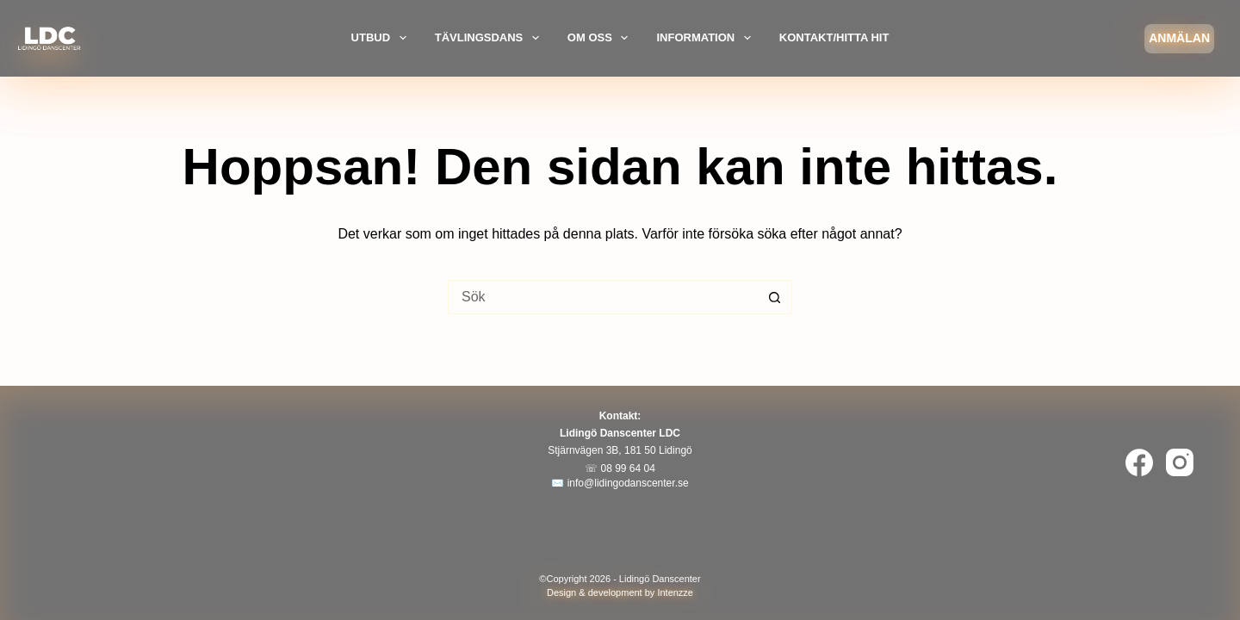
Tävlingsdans (489, 38)
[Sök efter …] (603, 297)
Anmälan (1179, 38)
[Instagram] (1180, 462)
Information (705, 38)
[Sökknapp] (775, 297)
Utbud (381, 38)
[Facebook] (1139, 462)
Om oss (600, 38)
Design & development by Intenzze (620, 592)
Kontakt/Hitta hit (834, 37)
